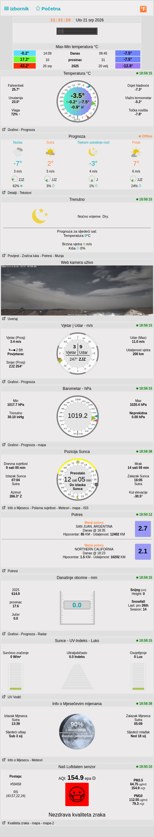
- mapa (41, 445)
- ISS (84, 508)
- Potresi (46, 256)
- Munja (58, 256)
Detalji (9, 193)
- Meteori (63, 508)
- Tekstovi (24, 193)
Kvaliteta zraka (15, 823)
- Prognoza (27, 130)
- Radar (41, 634)
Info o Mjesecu (15, 508)
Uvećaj (9, 319)
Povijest (10, 256)
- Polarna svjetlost (43, 508)
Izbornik (18, 8)
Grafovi (9, 130)
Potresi (9, 571)
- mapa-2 (47, 823)
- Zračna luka (29, 256)
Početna (47, 8)
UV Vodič (11, 697)
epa (90, 778)
